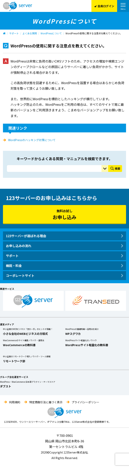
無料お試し (64, 214)
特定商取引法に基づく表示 (46, 402)
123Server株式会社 (17, 6)
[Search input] (55, 168)
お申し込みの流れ (18, 245)
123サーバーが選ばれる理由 (26, 235)
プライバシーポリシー (85, 402)
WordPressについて (51, 33)
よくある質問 (30, 33)
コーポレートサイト (20, 275)
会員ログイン (104, 6)
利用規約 (14, 402)
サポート (14, 33)
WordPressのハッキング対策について (32, 140)
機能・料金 (14, 265)
